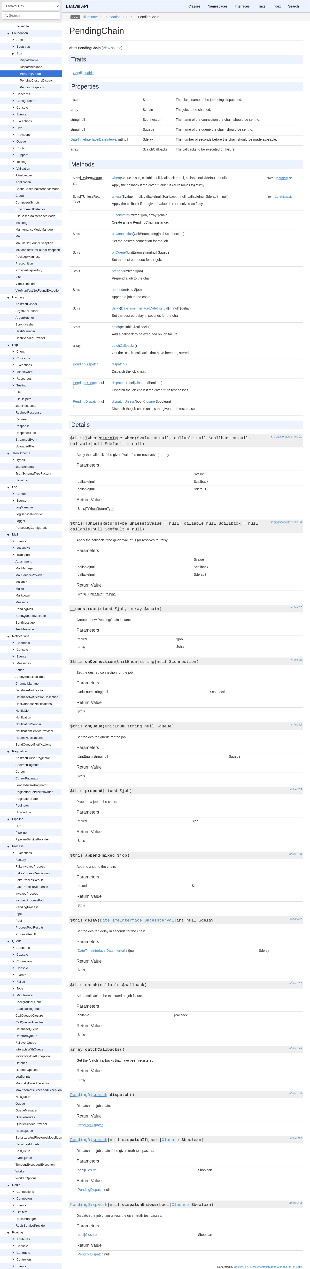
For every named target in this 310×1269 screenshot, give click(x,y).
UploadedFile (25, 446)
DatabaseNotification (30, 690)
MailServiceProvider (30, 575)
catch (116, 327)
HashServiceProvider (30, 338)
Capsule (22, 954)
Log (14, 487)
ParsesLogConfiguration (32, 527)
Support (22, 155)
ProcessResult (26, 934)
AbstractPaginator (28, 765)
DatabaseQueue (27, 1029)
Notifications (20, 636)
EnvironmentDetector (30, 209)
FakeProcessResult (29, 880)
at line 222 (295, 1138)
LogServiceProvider (29, 514)
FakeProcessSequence (32, 887)
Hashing (18, 297)
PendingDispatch (32, 87)
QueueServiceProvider (31, 1124)
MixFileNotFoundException (34, 243)
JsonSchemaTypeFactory (33, 473)
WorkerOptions (26, 1178)
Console (22, 107)
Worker (21, 1171)
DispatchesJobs (31, 67)
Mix (18, 236)
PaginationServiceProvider (34, 792)
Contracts (23, 1252)
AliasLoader (24, 175)
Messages (23, 663)
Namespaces (218, 6)
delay (116, 308)
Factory (21, 859)
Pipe (19, 914)
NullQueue (23, 1097)
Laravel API (77, 6)
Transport (23, 555)
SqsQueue (23, 1151)
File (18, 392)
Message (22, 602)
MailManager (25, 568)
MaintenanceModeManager (35, 229)
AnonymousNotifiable (30, 677)
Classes (194, 6)
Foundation (20, 33)
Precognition (24, 263)
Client (20, 351)
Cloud (20, 195)
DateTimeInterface (84, 139)
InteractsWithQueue (29, 1049)
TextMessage (25, 629)
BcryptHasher (25, 324)
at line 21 (296, 436)
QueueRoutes (25, 1117)
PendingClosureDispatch (37, 80)
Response (23, 426)
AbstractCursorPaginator (33, 758)
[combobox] (31, 15)
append (117, 290)
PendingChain (30, 74)
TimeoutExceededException (35, 1164)
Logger (20, 521)
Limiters (22, 1212)
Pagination (19, 751)
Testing (21, 162)
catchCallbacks (123, 345)
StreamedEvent (26, 439)
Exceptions (24, 121)
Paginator (22, 805)
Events (21, 114)
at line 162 (295, 983)
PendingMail (24, 609)
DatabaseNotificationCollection (37, 697)
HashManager (25, 331)
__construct (120, 215)
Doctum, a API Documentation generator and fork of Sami (268, 1266)
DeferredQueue (26, 1036)
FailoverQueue (26, 1042)
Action (20, 670)
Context (21, 494)
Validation (23, 168)
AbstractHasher (26, 304)
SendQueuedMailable (31, 616)
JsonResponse (26, 406)
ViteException (25, 284)
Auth (19, 40)
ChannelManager (28, 683)
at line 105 (295, 789)
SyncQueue (24, 1158)
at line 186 (295, 1093)
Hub (18, 826)
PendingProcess (27, 907)
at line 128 (295, 854)
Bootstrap (23, 46)
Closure (140, 383)
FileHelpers (23, 399)
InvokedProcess (27, 893)
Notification (23, 717)
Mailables (23, 548)
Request (21, 419)
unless (117, 196)
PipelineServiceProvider (32, 839)
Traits (261, 6)
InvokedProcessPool (30, 900)
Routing (21, 148)
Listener (21, 1063)
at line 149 (295, 918)
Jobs (19, 988)
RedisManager (26, 1219)
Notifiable (22, 710)
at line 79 (296, 659)
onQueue (119, 252)
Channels (23, 643)
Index (276, 6)
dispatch (118, 364)
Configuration (25, 101)
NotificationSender (28, 724)
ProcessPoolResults (30, 927)
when (116, 178)
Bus (19, 53)
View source (112, 48)
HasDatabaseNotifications (34, 704)
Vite (18, 277)
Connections (25, 1191)
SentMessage (25, 622)
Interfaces (242, 6)
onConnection (122, 234)
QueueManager (26, 1110)
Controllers (24, 1259)
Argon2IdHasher (27, 311)
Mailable (21, 582)
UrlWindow (23, 812)
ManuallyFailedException (33, 1083)
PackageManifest (28, 256)
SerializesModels (27, 1144)
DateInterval (108, 139)
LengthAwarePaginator (31, 785)
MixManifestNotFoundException (38, 250)
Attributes (23, 948)
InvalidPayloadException (33, 1056)
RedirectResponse (28, 412)
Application (23, 182)
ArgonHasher (25, 317)
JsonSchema (21, 453)
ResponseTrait (26, 433)
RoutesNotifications (29, 738)
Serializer (22, 480)
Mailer (20, 588)
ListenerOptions (27, 1070)
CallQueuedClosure (29, 1015)
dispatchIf (119, 383)
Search (293, 6)
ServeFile (22, 26)
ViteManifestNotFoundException (38, 290)
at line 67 (296, 607)
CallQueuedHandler (29, 1022)
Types (20, 460)
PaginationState (27, 799)
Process (17, 846)
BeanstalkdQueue (28, 1009)
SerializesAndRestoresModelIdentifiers (43, 1137)
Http (19, 128)
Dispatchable (29, 60)
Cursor (20, 771)
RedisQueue (24, 1131)
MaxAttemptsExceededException (39, 1090)
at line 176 (295, 1048)
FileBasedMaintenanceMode (35, 216)
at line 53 (296, 522)
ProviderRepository (29, 270)
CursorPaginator (27, 778)
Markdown (23, 595)
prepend (118, 271)
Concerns (23, 94)
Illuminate (90, 17)
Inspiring (21, 223)
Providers (23, 134)
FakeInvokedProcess (30, 866)
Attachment (23, 561)
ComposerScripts (28, 202)
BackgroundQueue (29, 1002)
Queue (21, 141)
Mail (15, 534)
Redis (16, 1185)
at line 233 (295, 1202)
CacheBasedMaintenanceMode (37, 189)
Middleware (24, 372)
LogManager (24, 507)
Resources (23, 378)
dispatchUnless (123, 401)
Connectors (24, 961)
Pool (19, 920)
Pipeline (17, 819)
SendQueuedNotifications (33, 744)
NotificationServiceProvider (34, 731)
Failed (20, 981)
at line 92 (296, 724)
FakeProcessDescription (33, 873)
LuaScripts (23, 1076)
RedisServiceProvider (31, 1225)
